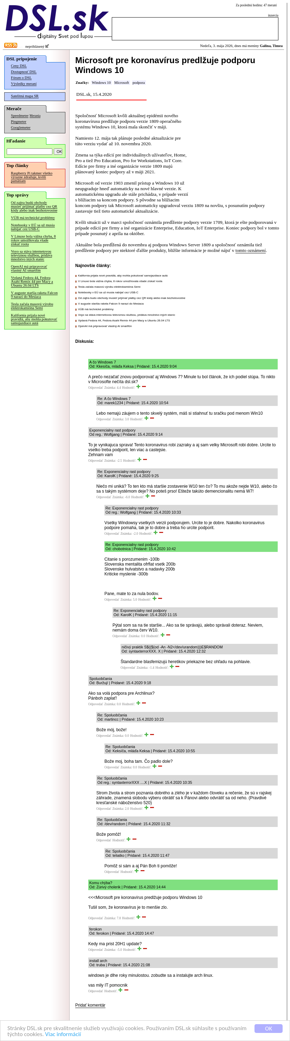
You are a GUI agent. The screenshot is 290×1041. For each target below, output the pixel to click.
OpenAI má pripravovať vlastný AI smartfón (29, 268)
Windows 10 (101, 83)
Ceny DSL (19, 66)
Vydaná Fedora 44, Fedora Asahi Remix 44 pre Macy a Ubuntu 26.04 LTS (32, 281)
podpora (139, 83)
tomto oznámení (251, 250)
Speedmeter (19, 116)
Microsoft (121, 83)
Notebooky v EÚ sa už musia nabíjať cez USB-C (33, 227)
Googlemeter (21, 127)
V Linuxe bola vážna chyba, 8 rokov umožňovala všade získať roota (33, 240)
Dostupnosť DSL (24, 72)
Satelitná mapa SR (25, 96)
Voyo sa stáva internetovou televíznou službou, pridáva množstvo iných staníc (31, 255)
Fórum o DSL (21, 78)
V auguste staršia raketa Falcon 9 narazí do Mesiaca (34, 295)
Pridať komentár (90, 1005)
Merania (35, 116)
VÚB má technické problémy (33, 218)
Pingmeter (18, 122)
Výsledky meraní (24, 84)
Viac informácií (63, 1034)
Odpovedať (95, 387)
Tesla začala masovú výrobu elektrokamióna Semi (32, 306)
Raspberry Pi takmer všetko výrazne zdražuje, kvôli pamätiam (31, 177)
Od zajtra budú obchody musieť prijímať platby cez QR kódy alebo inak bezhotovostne (34, 206)
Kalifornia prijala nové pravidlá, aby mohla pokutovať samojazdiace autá (34, 319)
